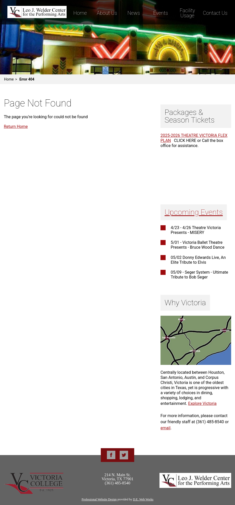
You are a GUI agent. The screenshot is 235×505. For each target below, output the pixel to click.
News (133, 13)
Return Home (16, 126)
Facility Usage (187, 13)
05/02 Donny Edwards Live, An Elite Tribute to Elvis (198, 260)
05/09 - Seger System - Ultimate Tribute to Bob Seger (199, 275)
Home (80, 13)
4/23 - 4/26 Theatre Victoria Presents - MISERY (196, 230)
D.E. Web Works (143, 499)
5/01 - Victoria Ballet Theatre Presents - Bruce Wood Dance (197, 245)
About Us (107, 13)
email (165, 428)
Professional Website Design (99, 499)
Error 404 (26, 79)
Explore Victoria (202, 403)
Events (160, 13)
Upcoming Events (194, 212)
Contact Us (215, 13)
